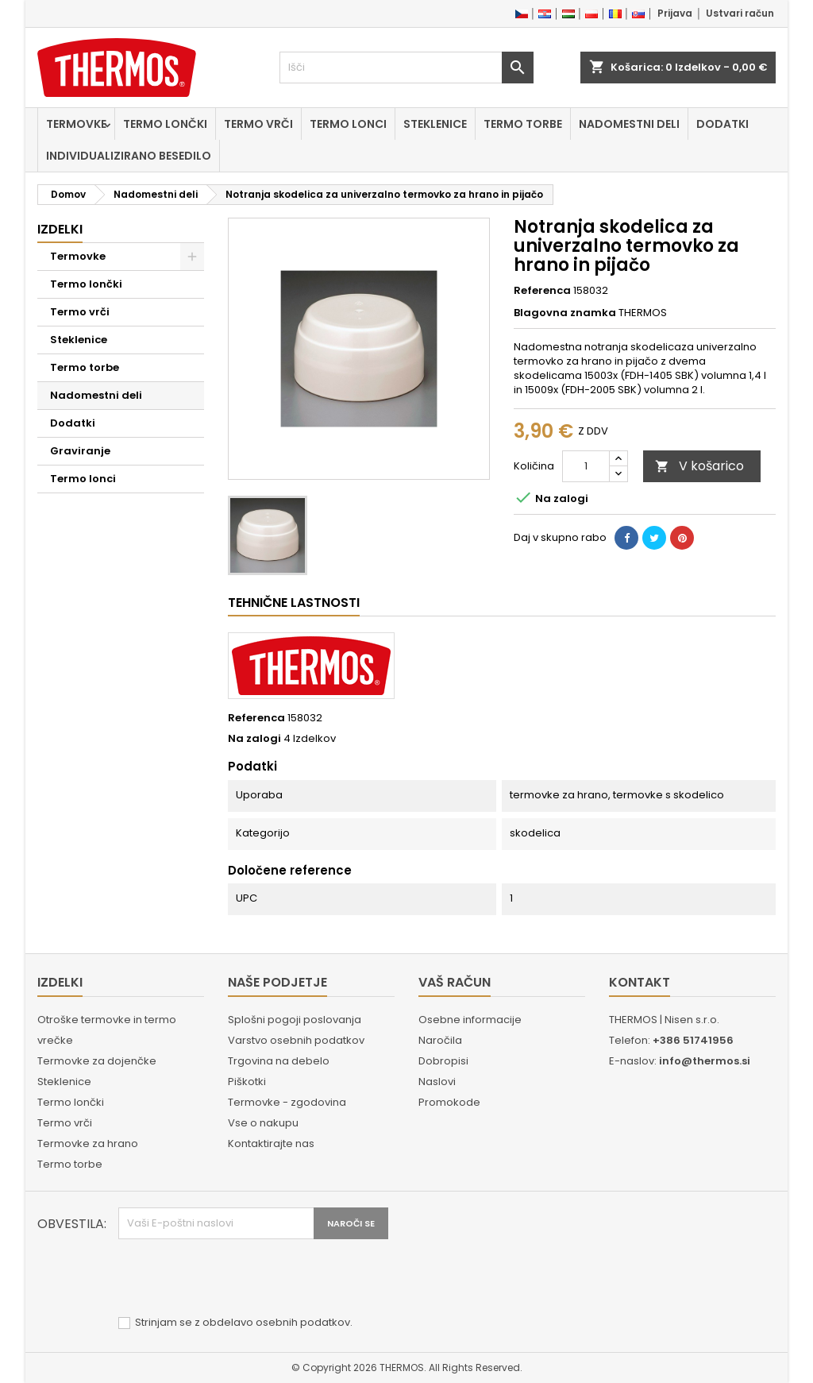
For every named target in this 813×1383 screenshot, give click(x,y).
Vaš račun (454, 982)
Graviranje (80, 450)
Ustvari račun (740, 13)
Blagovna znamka (565, 313)
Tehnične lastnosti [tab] (294, 602)
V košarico (699, 466)
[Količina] (586, 466)
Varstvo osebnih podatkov (296, 1040)
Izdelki (60, 229)
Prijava (674, 13)
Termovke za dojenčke (96, 1060)
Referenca (542, 291)
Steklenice (435, 124)
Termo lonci (348, 124)
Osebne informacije (470, 1019)
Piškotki (247, 1081)
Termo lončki (165, 124)
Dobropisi (443, 1060)
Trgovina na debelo (278, 1060)
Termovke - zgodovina (287, 1102)
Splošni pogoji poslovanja (294, 1019)
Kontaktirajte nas (271, 1143)
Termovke (76, 124)
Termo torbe (523, 124)
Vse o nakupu (263, 1122)
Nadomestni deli (629, 124)
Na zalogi (254, 739)
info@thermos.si (704, 1060)
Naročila (440, 1040)
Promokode (449, 1102)
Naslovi (437, 1081)
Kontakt (639, 982)
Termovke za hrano (87, 1143)
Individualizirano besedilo (128, 156)
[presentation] (239, 1278)
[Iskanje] (406, 67)
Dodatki (722, 124)
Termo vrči (258, 124)
